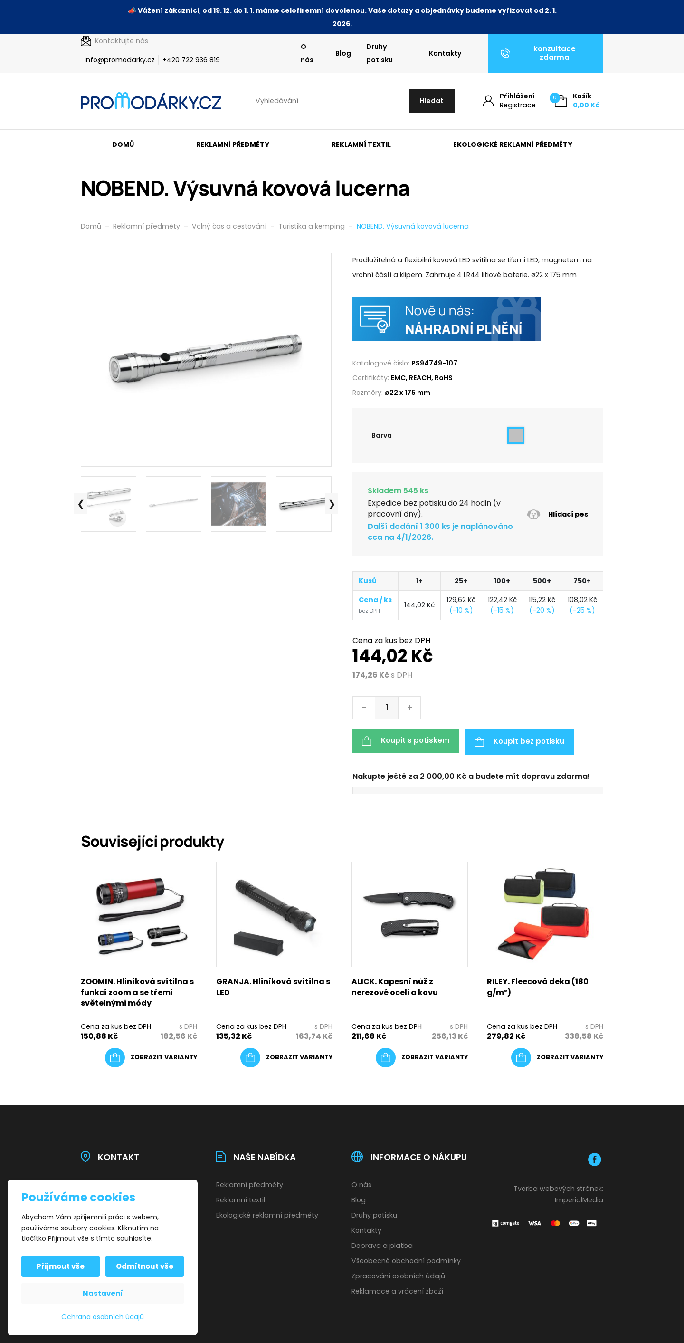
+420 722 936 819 (191, 60)
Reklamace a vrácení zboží (397, 1289)
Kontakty (445, 53)
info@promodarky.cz (120, 60)
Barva (381, 436)
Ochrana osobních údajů (102, 1317)
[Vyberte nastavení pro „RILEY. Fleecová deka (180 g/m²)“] (557, 1056)
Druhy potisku (379, 53)
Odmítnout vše (144, 1266)
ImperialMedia (579, 1198)
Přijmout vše (62, 1266)
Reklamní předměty (232, 145)
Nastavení (103, 1293)
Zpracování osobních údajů (398, 1274)
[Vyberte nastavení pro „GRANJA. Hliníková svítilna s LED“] (286, 1056)
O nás (307, 53)
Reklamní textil (361, 145)
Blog (343, 53)
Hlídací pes (557, 515)
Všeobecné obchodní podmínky (406, 1259)
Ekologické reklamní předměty (512, 145)
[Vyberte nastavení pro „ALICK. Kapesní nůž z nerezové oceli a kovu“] (422, 1056)
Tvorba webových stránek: (558, 1187)
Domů (123, 145)
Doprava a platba (382, 1244)
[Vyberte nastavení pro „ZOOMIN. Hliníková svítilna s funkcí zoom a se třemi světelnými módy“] (151, 1056)
